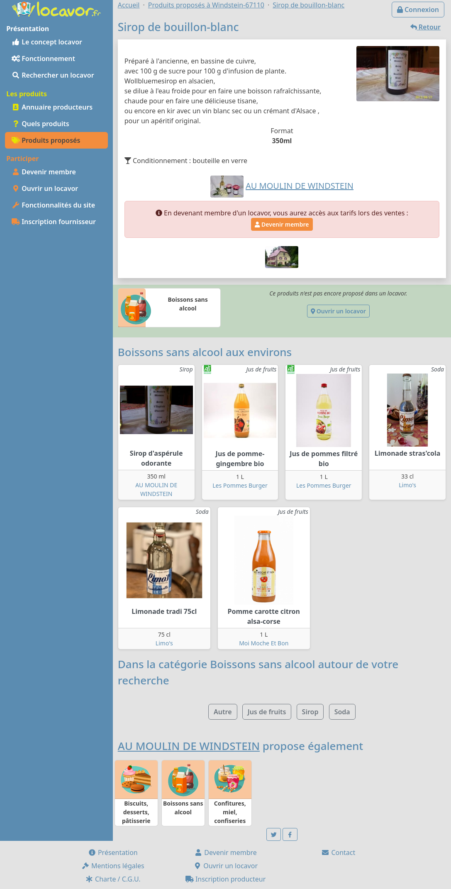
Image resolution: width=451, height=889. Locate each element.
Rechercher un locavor (53, 75)
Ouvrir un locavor (45, 188)
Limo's (407, 485)
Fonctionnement (43, 58)
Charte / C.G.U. (113, 879)
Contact (338, 852)
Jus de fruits (267, 711)
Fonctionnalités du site (53, 205)
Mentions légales (112, 865)
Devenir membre (44, 171)
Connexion (418, 9)
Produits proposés (46, 140)
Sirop (310, 711)
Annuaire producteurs (52, 107)
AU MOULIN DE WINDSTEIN (189, 745)
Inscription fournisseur (54, 221)
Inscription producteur (225, 879)
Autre (223, 711)
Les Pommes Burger (240, 485)
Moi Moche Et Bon (263, 643)
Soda (342, 711)
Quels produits (40, 123)
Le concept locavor (47, 41)
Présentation (113, 852)
